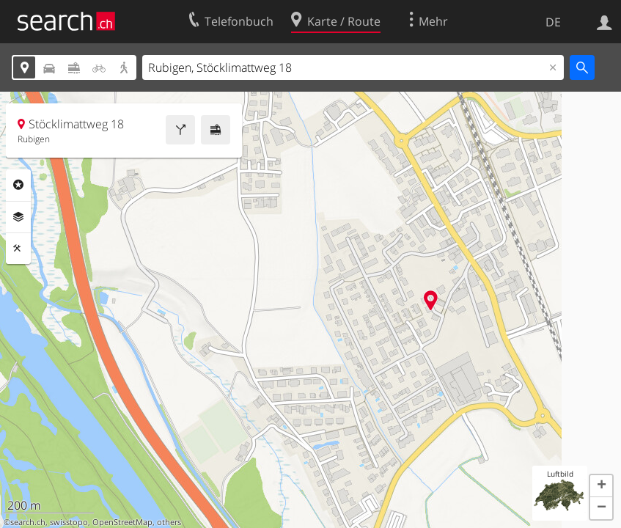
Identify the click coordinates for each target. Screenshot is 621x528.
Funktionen (18, 248)
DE (553, 22)
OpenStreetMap (122, 522)
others (169, 522)
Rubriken (18, 184)
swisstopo (69, 522)
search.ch (27, 522)
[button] (601, 486)
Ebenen (18, 217)
